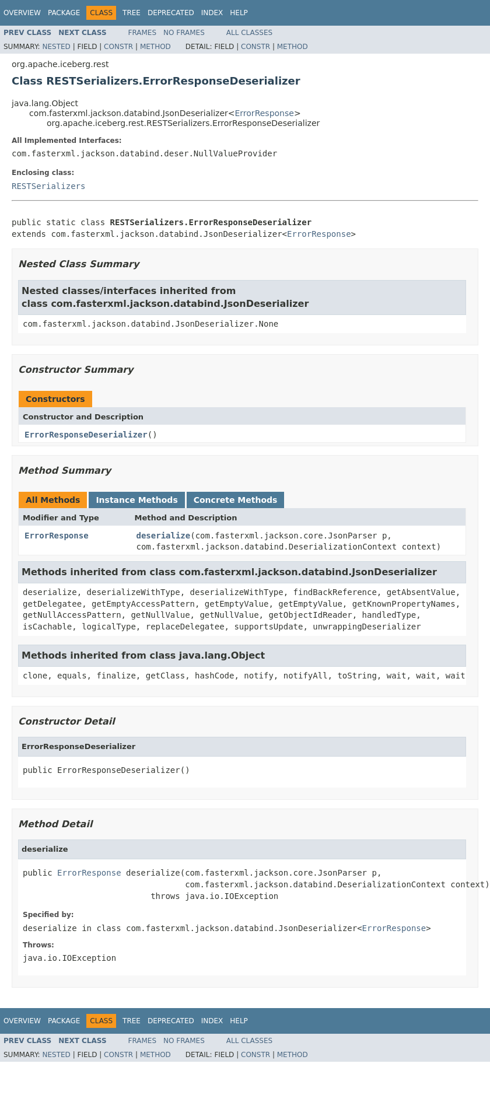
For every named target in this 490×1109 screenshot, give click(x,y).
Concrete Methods (236, 500)
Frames (142, 33)
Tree (132, 13)
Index (212, 13)
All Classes (249, 33)
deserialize (163, 535)
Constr (118, 47)
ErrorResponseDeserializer (86, 434)
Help (239, 13)
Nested (56, 47)
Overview (22, 13)
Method (155, 47)
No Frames (184, 33)
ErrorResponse (264, 113)
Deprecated (171, 13)
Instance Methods (136, 500)
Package (64, 13)
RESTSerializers (48, 186)
